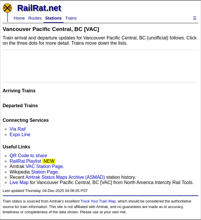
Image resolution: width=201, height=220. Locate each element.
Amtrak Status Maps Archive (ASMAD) (65, 177)
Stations (53, 18)
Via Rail (18, 129)
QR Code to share (28, 155)
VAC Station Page (44, 166)
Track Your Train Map (98, 201)
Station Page (44, 171)
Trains (71, 18)
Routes (35, 18)
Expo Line (20, 134)
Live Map (20, 182)
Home (19, 18)
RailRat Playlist (25, 161)
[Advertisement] (100, 65)
